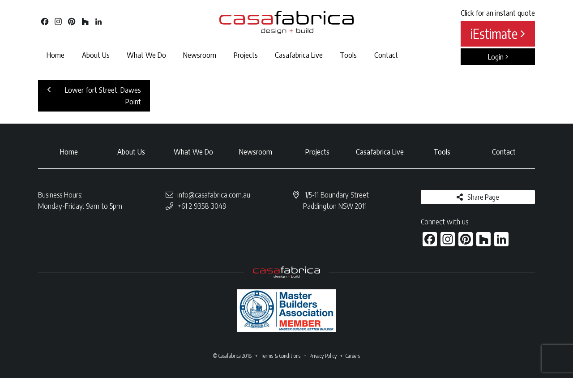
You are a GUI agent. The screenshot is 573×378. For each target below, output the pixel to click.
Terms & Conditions (280, 355)
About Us (96, 55)
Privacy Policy (323, 355)
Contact (386, 55)
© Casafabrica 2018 (232, 355)
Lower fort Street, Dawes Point (94, 95)
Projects (246, 55)
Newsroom (199, 55)
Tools (348, 55)
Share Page (483, 197)
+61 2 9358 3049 (202, 205)
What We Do (146, 55)
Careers (353, 355)
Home (55, 55)
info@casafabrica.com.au (213, 194)
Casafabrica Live (299, 55)
